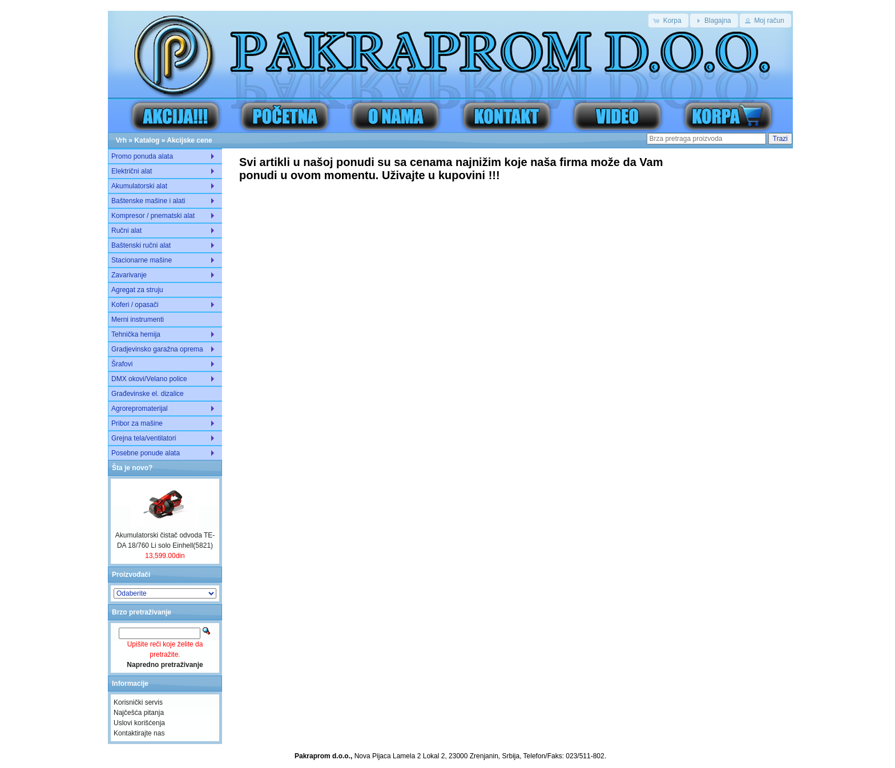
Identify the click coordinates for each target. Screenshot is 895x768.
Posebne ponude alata (145, 453)
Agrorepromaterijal (139, 409)
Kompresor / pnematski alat (153, 216)
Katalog (146, 140)
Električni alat (131, 171)
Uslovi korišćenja (139, 723)
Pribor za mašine (137, 423)
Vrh (121, 140)
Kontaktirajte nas (139, 733)
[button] (668, 20)
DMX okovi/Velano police (149, 379)
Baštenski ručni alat (141, 245)
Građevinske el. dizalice (147, 394)
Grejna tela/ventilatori (143, 438)
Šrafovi (121, 364)
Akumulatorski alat (139, 186)
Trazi (780, 139)
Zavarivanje (129, 275)
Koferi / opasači (135, 305)
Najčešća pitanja (139, 713)
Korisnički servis (138, 702)
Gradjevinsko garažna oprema (157, 349)
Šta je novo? (132, 468)
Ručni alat (126, 231)
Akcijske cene (189, 140)
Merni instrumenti (137, 320)
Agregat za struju (137, 290)
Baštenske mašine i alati (148, 201)
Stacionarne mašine (141, 260)
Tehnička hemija (135, 334)
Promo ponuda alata (142, 156)
